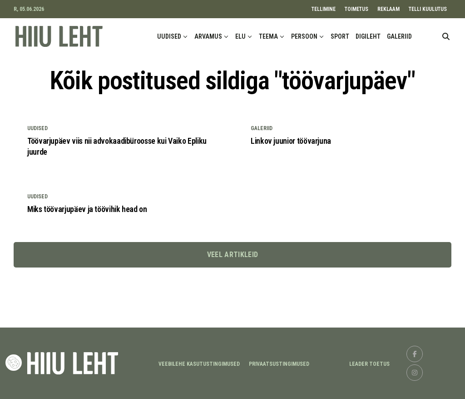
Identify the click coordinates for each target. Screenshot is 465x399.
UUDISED (169, 36)
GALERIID (399, 36)
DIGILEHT (368, 36)
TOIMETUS (356, 9)
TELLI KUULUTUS (428, 9)
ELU (240, 36)
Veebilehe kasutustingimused (199, 364)
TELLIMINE (324, 9)
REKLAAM (388, 9)
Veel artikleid (232, 254)
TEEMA (268, 36)
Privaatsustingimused (279, 364)
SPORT (340, 36)
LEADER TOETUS (369, 364)
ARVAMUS (208, 36)
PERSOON (304, 36)
